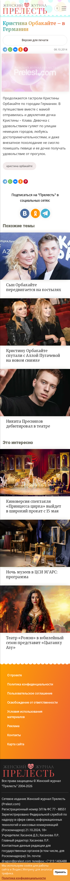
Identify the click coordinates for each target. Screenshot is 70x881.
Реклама (13, 726)
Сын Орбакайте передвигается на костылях (33, 287)
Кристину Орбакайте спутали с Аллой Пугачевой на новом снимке (33, 355)
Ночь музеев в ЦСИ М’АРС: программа (31, 574)
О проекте (14, 675)
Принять (60, 872)
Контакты (14, 735)
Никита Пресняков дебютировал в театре (28, 423)
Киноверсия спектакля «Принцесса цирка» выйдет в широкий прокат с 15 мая (33, 506)
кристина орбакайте (19, 166)
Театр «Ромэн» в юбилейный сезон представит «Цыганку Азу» (35, 643)
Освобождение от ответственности (32, 702)
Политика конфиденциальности (30, 684)
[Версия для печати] (35, 40)
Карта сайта (15, 744)
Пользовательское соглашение (29, 693)
